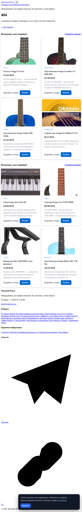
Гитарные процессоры (10, 316)
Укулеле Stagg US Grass (13, 71)
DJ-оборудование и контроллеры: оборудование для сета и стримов (44, 314)
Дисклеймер (63, 332)
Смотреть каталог (73, 34)
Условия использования (47, 332)
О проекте (5, 332)
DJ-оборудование (8, 314)
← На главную (7, 27)
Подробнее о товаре (10, 93)
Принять (25, 506)
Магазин (17, 5)
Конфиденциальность (28, 332)
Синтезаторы (19, 320)
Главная (4, 5)
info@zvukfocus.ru (8, 304)
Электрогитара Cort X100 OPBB (58, 202)
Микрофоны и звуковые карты (14, 318)
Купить (25, 93)
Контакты (25, 5)
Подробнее (62, 500)
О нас (10, 5)
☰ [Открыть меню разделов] (16, 2)
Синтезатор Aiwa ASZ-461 (14, 202)
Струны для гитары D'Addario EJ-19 (60, 133)
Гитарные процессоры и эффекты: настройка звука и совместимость (49, 316)
